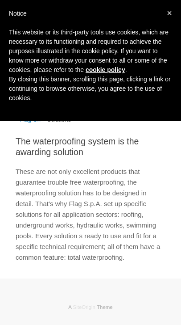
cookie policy (105, 69)
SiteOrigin (84, 307)
